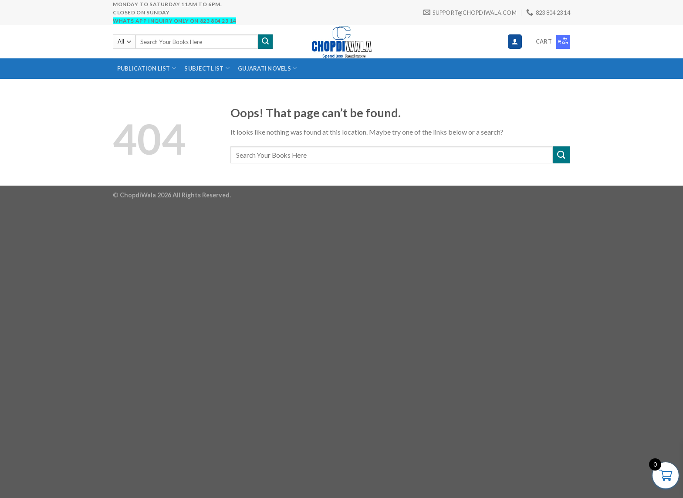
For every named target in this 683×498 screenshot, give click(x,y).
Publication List (146, 68)
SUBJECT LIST (207, 68)
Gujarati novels (267, 68)
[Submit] (265, 41)
